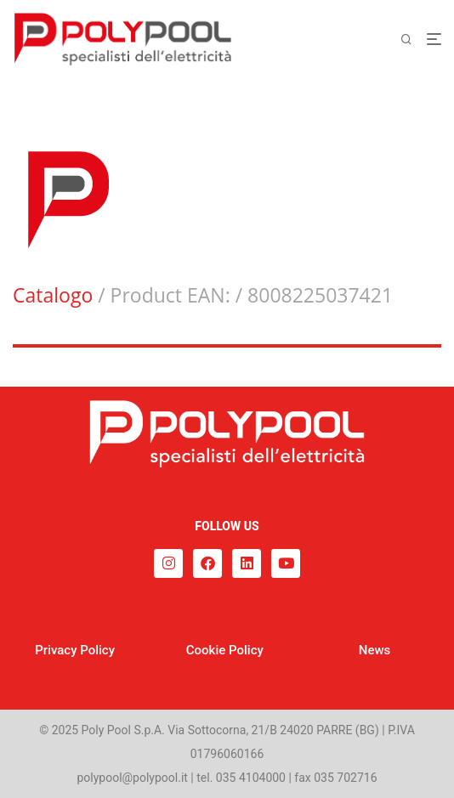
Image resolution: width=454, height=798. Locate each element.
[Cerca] (413, 39)
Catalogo (53, 294)
